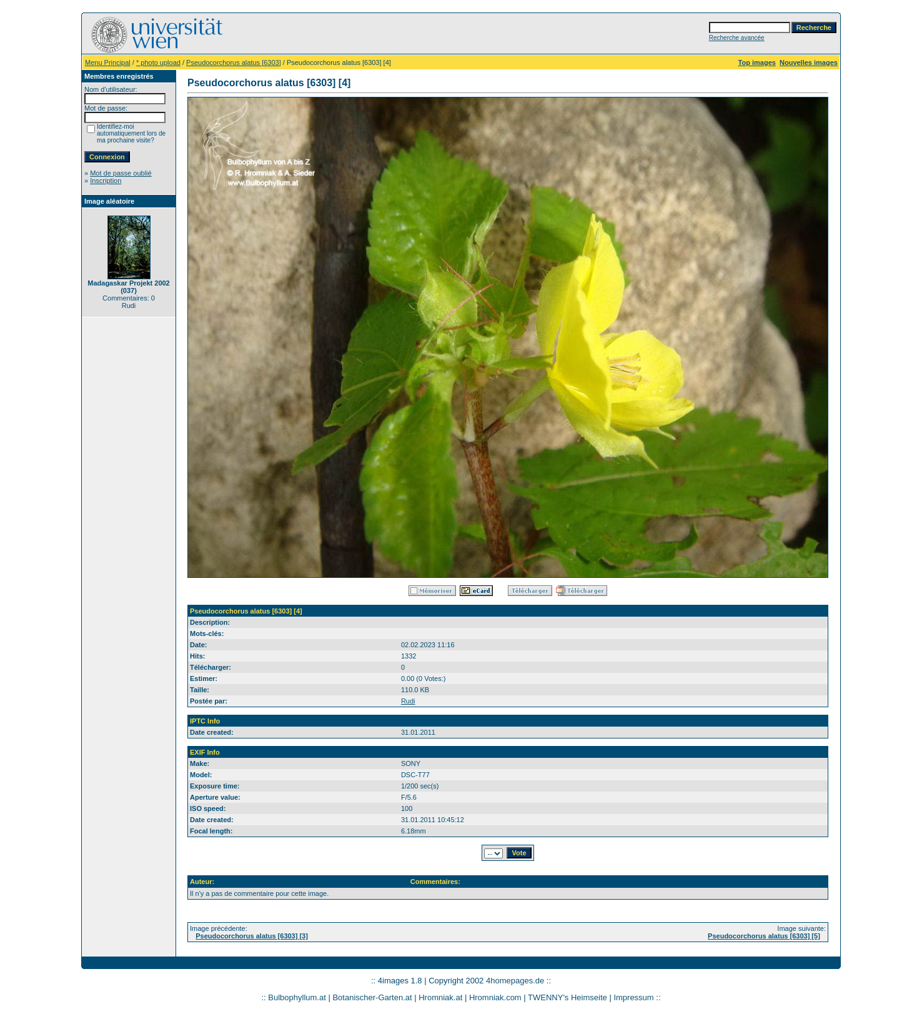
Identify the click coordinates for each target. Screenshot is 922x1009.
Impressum (633, 997)
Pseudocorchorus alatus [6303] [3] (252, 936)
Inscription (105, 180)
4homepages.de (515, 980)
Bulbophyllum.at (297, 997)
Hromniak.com (495, 997)
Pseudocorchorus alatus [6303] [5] (764, 936)
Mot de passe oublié (120, 173)
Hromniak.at (440, 997)
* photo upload (158, 62)
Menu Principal (108, 62)
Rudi (408, 701)
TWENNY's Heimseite (567, 997)
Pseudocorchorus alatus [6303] (233, 62)
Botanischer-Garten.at (372, 997)
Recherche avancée (737, 37)
